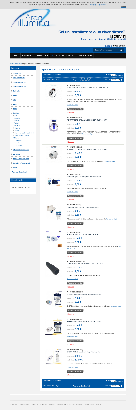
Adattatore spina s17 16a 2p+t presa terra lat (82, 234)
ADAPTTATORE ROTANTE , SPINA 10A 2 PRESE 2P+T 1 (87, 88)
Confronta (71, 112)
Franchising (85, 55)
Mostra (108, 75)
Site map (52, 404)
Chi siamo (27, 55)
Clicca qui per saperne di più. (98, 4)
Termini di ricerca (62, 404)
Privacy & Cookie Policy (39, 404)
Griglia (57, 79)
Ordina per (107, 79)
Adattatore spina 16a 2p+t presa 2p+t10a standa (84, 177)
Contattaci (42, 55)
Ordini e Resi (88, 404)
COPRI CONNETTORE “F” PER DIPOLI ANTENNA (85, 264)
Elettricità (18, 63)
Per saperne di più (72, 104)
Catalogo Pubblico (63, 55)
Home (16, 55)
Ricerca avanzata (76, 404)
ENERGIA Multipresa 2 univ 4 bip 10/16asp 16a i (84, 352)
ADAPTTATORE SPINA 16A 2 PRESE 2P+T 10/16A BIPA (87, 120)
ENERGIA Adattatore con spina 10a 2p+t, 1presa (84, 294)
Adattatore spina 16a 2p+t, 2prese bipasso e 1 (83, 207)
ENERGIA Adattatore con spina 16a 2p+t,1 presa (84, 321)
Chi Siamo (14, 404)
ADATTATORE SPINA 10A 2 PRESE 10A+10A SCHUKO (87, 149)
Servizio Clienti (24, 404)
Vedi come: (47, 79)
